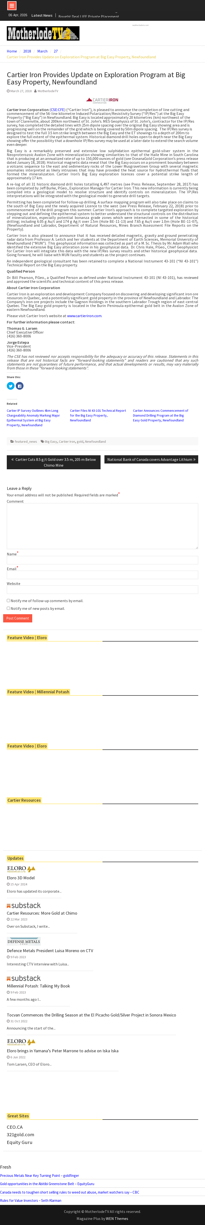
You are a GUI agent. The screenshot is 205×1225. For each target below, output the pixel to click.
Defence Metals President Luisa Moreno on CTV (50, 950)
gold (80, 441)
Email (12, 569)
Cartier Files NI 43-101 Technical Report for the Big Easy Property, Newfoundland (98, 415)
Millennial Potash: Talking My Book (38, 986)
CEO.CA (15, 1127)
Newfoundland (95, 441)
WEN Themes (117, 1218)
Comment (15, 501)
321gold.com (20, 1134)
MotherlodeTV (48, 91)
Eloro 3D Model (21, 878)
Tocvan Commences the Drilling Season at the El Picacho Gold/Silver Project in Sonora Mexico (91, 1015)
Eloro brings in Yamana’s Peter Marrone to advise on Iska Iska (62, 1050)
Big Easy (51, 441)
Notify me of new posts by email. (38, 608)
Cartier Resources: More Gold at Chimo (42, 913)
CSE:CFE (57, 109)
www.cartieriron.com (84, 315)
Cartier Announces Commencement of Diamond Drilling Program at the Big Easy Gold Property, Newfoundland (160, 415)
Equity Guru (19, 1142)
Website (13, 583)
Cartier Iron (67, 441)
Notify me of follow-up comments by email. (47, 600)
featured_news (26, 441)
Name (13, 554)
